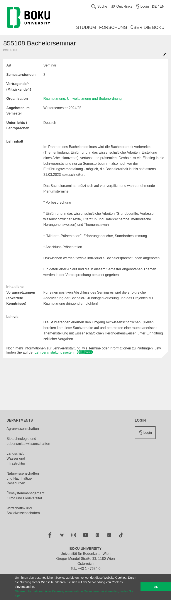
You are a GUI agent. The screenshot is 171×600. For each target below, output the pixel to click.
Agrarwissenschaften (23, 428)
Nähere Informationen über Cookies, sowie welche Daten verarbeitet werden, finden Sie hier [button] (74, 594)
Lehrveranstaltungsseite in (64, 352)
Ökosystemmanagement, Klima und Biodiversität (26, 495)
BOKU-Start (10, 50)
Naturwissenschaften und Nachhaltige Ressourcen (23, 478)
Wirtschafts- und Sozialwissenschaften (23, 510)
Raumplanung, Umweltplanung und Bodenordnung (82, 98)
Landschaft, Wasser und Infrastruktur (16, 458)
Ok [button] (156, 586)
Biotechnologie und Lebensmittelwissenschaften (28, 441)
